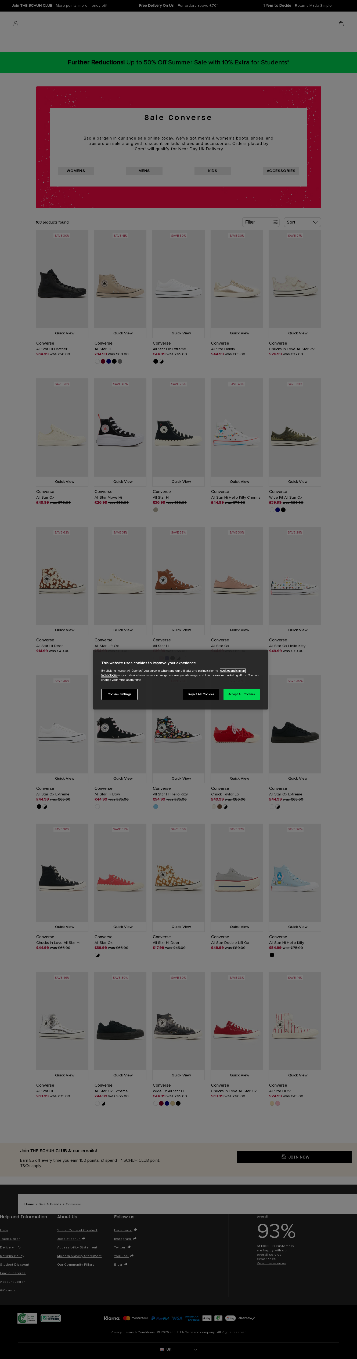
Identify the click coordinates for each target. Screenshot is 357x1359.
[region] (180, 680)
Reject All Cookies (201, 694)
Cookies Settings (119, 694)
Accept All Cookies (241, 694)
